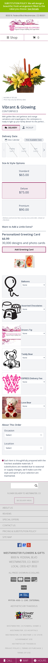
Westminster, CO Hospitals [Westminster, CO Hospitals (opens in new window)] (24, 630)
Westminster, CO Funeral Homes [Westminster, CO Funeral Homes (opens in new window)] (23, 626)
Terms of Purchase (31, 648)
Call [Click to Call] (8, 660)
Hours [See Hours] (40, 660)
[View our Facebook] (19, 546)
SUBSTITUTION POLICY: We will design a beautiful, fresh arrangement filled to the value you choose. (24, 6)
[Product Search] (24, 486)
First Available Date (34, 139)
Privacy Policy (12, 648)
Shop (12, 37)
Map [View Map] (24, 660)
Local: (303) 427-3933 (24, 566)
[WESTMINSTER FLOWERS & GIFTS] (24, 31)
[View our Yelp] (29, 546)
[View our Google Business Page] (24, 546)
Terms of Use (24, 653)
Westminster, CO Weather (18, 635)
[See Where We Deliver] (24, 500)
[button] (24, 595)
